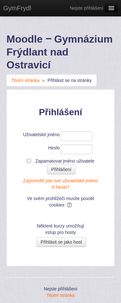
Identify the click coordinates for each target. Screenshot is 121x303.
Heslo (54, 147)
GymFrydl (17, 8)
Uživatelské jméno (41, 134)
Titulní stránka (60, 295)
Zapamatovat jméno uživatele (64, 161)
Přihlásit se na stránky (69, 80)
